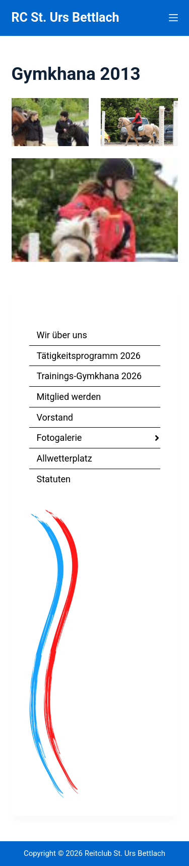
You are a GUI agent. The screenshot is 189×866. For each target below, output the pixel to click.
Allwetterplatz (64, 458)
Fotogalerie (59, 437)
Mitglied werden (69, 396)
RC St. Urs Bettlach (65, 17)
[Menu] (173, 17)
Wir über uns (62, 335)
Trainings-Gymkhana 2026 (89, 376)
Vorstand (55, 417)
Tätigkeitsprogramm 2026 (89, 355)
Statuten (54, 479)
